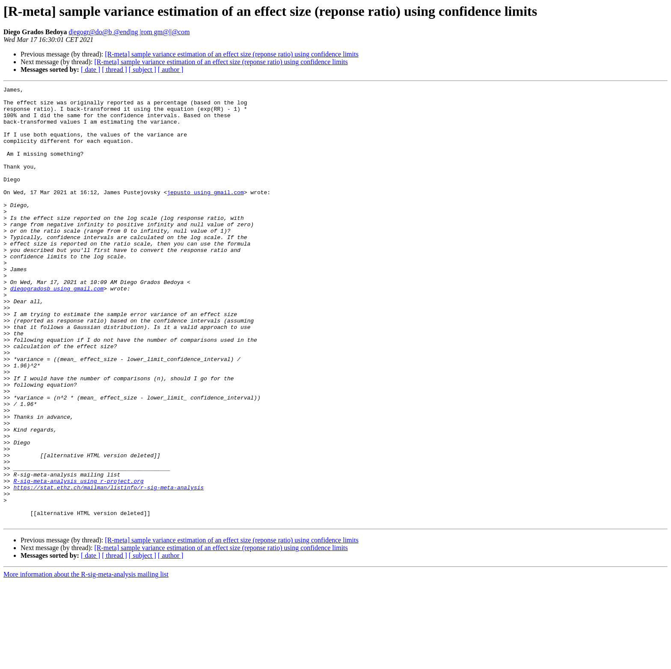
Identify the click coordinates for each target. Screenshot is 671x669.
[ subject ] (142, 69)
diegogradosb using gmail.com (57, 329)
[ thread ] (114, 69)
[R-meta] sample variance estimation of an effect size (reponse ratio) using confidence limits (231, 54)
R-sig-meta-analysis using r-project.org (78, 560)
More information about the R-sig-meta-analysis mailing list (86, 661)
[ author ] (171, 69)
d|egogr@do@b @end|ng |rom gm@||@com (129, 32)
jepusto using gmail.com (205, 214)
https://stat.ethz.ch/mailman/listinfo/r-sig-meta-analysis (108, 568)
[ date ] (90, 69)
